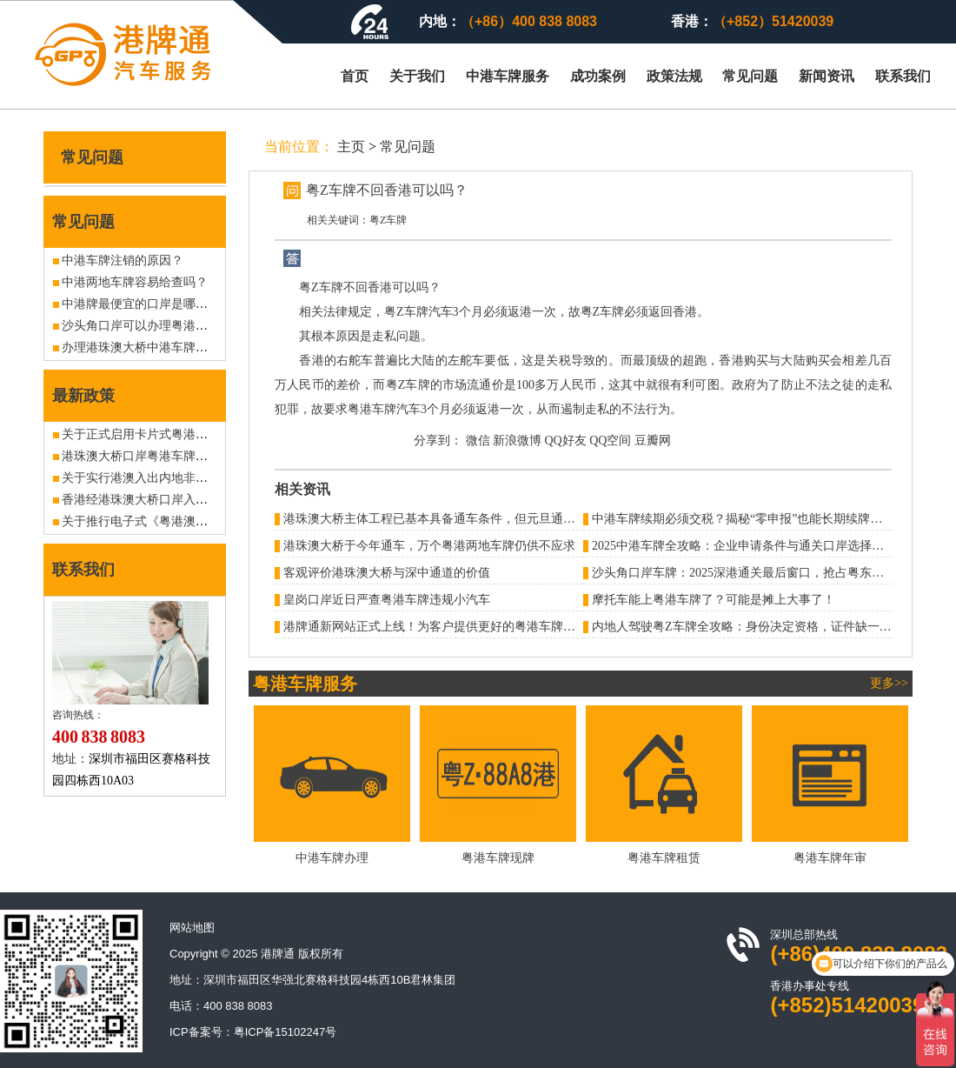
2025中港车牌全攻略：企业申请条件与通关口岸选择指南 (744, 545)
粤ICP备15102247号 (285, 1031)
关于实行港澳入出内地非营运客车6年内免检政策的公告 (211, 477)
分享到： (438, 440)
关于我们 (417, 76)
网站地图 (192, 927)
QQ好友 (566, 440)
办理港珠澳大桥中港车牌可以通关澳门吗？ (177, 347)
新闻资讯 (826, 76)
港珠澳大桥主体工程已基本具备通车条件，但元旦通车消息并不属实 (465, 518)
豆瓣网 (652, 440)
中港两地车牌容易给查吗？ (135, 282)
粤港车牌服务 (305, 683)
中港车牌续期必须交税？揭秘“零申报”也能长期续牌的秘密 (749, 518)
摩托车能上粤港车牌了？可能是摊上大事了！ (713, 599)
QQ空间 (610, 440)
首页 (354, 76)
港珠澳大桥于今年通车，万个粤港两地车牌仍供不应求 (429, 545)
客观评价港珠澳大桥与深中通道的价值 (386, 572)
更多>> (889, 683)
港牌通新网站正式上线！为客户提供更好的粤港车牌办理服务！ (453, 626)
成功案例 (598, 76)
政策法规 (674, 76)
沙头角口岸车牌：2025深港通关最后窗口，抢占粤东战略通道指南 (768, 572)
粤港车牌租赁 (663, 857)
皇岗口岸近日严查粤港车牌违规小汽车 (386, 599)
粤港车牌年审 (829, 857)
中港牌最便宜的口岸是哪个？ (141, 303)
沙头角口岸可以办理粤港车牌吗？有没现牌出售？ (195, 325)
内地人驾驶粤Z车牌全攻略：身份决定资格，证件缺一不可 (748, 626)
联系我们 (903, 76)
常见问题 (750, 76)
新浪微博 (517, 440)
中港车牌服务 (507, 76)
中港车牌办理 (331, 857)
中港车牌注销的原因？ (122, 260)
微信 (478, 440)
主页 (351, 146)
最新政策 (83, 395)
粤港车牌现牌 (497, 857)
